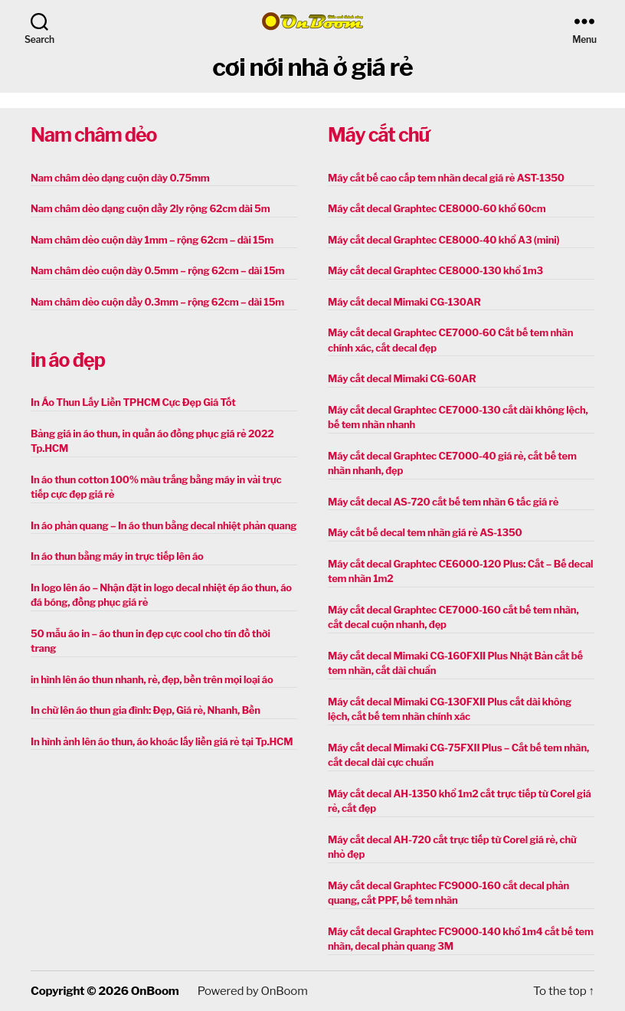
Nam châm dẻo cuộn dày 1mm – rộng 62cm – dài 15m (152, 240)
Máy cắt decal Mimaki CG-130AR (404, 302)
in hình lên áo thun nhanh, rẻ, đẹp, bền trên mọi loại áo (152, 679)
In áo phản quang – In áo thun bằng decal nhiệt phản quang (163, 525)
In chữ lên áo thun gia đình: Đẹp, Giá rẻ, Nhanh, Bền (145, 710)
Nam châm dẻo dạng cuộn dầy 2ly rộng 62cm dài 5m (150, 208)
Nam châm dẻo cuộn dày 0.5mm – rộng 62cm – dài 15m (157, 270)
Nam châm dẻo (93, 134)
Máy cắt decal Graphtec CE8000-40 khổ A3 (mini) (443, 240)
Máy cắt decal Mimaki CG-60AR (402, 378)
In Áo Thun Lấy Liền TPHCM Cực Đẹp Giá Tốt (133, 402)
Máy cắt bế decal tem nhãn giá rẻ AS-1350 (425, 532)
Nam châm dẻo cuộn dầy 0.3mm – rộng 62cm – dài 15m (157, 302)
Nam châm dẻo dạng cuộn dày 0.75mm (120, 178)
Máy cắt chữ (378, 134)
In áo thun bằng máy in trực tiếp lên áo (117, 556)
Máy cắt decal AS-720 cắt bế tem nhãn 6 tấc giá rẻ (443, 502)
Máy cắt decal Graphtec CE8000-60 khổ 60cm (436, 208)
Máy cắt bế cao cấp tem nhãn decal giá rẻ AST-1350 (446, 178)
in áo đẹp (68, 359)
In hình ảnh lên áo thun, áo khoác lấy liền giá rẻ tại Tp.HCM (162, 741)
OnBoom (154, 991)
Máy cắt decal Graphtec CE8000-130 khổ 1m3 (435, 270)
